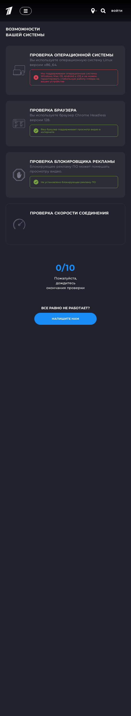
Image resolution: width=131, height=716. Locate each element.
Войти (117, 10)
